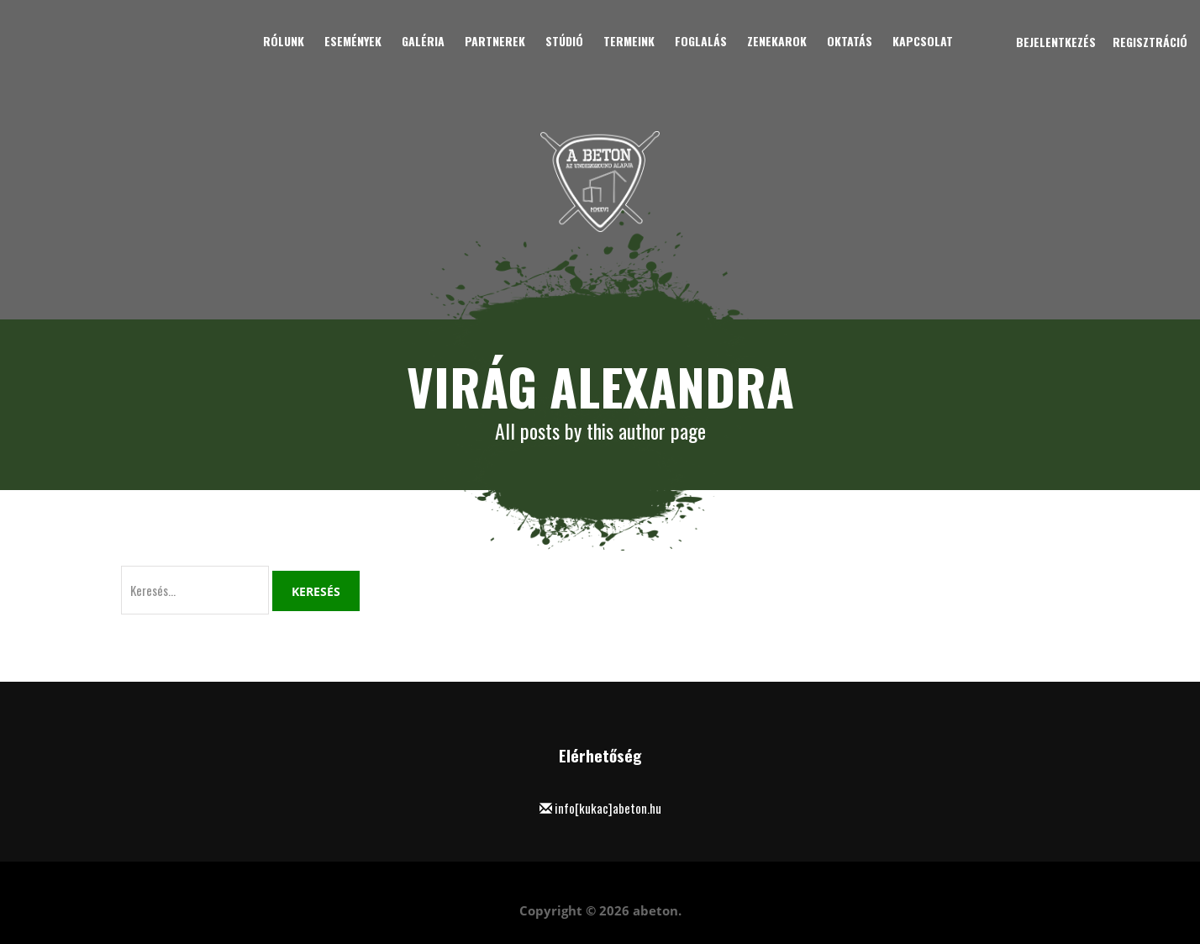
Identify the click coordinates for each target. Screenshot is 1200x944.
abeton (655, 910)
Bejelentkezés (1056, 41)
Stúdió (564, 41)
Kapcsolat (922, 41)
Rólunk (283, 41)
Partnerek (495, 41)
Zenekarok (777, 41)
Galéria (423, 41)
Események (353, 41)
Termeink (629, 41)
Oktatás (849, 41)
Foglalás (701, 41)
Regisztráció (1150, 41)
